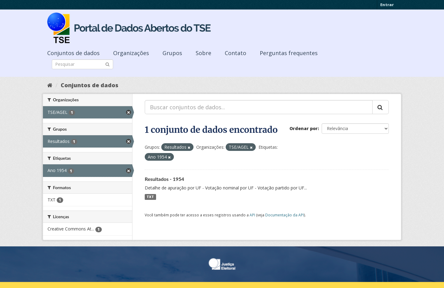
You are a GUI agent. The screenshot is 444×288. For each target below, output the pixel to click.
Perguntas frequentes (289, 53)
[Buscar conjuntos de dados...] (259, 107)
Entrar (387, 4)
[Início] (49, 85)
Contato (235, 53)
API (252, 214)
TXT (150, 197)
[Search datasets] (82, 64)
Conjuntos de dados (73, 53)
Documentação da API (284, 214)
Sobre (203, 53)
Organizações (131, 53)
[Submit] (107, 63)
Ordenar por (303, 128)
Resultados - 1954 (164, 179)
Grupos (172, 53)
